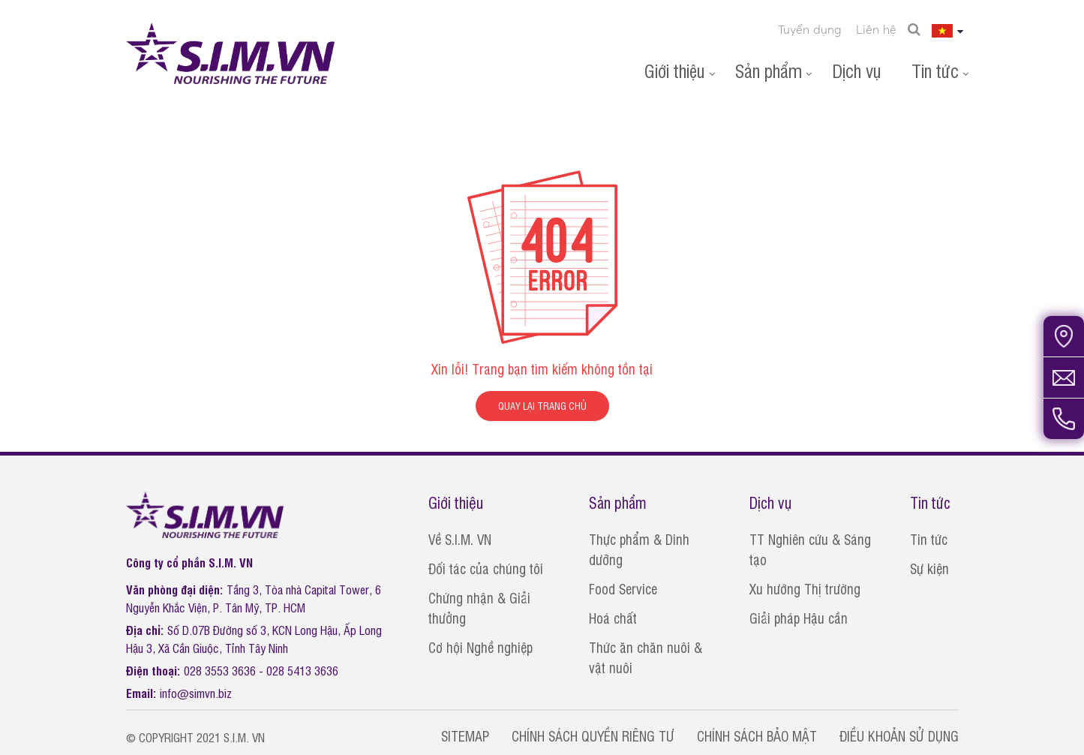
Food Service (623, 588)
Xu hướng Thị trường (804, 588)
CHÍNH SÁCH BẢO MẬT (757, 735)
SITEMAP (465, 735)
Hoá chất (613, 618)
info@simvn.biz (196, 692)
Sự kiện (929, 568)
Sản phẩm (768, 70)
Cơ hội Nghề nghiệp (480, 647)
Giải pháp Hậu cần (798, 618)
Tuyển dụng (810, 29)
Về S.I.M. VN (459, 539)
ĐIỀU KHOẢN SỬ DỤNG (899, 735)
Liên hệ (876, 29)
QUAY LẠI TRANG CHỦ (542, 405)
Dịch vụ (856, 70)
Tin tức (935, 70)
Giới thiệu (674, 70)
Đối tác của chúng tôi (485, 568)
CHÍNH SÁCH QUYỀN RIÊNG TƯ (593, 735)
